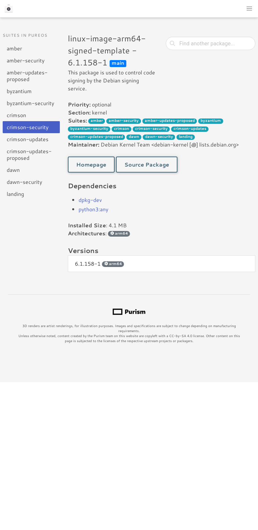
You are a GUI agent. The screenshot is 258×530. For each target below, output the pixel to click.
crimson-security (27, 127)
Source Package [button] (146, 164)
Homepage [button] (91, 164)
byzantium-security (30, 103)
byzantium (19, 91)
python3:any (93, 209)
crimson (16, 115)
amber (14, 48)
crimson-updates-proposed (29, 154)
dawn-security (24, 182)
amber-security (25, 60)
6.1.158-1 (99, 263)
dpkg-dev (90, 200)
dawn (13, 170)
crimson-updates (27, 139)
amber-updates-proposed (27, 75)
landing (15, 194)
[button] (249, 8)
